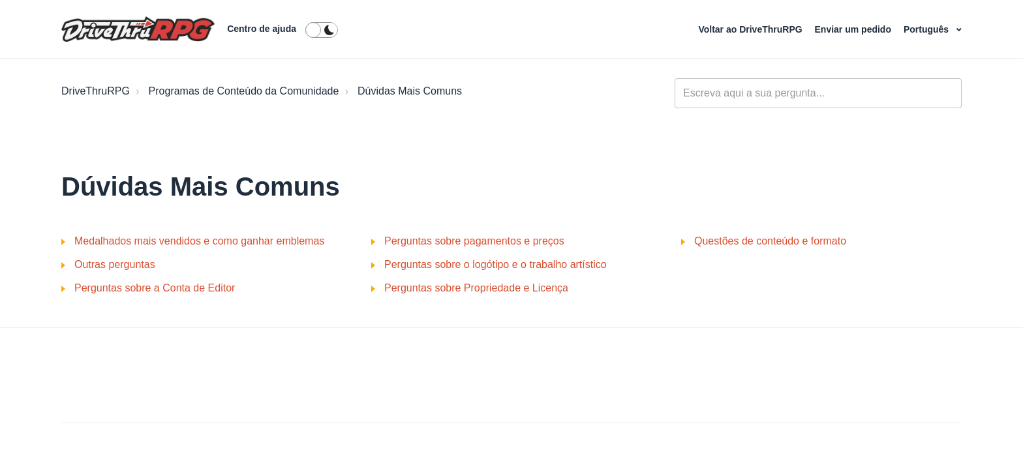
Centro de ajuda (261, 28)
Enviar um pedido (854, 29)
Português (927, 29)
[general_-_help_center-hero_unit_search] (818, 93)
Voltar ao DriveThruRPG (751, 29)
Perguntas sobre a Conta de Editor (154, 287)
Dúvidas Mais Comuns (410, 91)
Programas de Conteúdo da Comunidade (244, 91)
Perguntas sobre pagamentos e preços (474, 240)
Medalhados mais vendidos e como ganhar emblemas (199, 240)
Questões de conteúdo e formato (770, 240)
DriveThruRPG (95, 91)
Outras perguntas (114, 264)
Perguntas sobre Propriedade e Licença (476, 287)
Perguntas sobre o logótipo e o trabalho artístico (495, 264)
